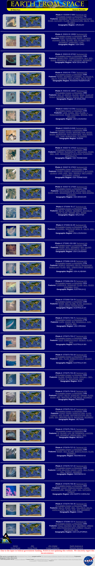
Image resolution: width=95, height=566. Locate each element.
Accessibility (33, 560)
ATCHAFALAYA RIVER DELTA (68, 249)
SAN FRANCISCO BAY (66, 528)
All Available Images (64, 17)
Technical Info (81, 15)
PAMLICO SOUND (75, 488)
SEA (86, 58)
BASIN (52, 134)
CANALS (76, 175)
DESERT (61, 132)
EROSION (78, 60)
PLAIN (65, 213)
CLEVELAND (70, 38)
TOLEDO (87, 38)
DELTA (86, 21)
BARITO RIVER (81, 452)
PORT (62, 38)
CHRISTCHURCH (76, 58)
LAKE (81, 42)
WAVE (82, 95)
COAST (84, 249)
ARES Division (69, 556)
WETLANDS (82, 152)
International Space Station (24, 556)
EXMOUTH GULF (71, 340)
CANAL (71, 113)
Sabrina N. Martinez (20, 559)
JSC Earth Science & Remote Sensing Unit (53, 556)
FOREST (60, 152)
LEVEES (53, 173)
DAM (62, 136)
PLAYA (75, 377)
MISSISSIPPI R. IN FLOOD (71, 154)
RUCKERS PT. (70, 152)
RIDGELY (77, 173)
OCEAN (76, 97)
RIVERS (68, 377)
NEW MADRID (88, 193)
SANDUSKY (73, 42)
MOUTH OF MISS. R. (74, 229)
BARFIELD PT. (71, 156)
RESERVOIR (61, 134)
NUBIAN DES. (71, 136)
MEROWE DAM (79, 132)
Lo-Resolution (77, 17)
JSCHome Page (32, 547)
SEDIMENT (63, 19)
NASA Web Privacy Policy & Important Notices (70, 559)
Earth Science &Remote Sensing (76, 547)
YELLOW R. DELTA (84, 508)
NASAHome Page (15, 547)
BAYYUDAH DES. (74, 134)
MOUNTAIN (73, 379)
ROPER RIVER (77, 306)
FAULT (60, 526)
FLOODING (62, 79)
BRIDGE (84, 115)
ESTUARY (58, 21)
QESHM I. (83, 377)
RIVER (50, 21)
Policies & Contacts (43, 560)
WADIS (89, 132)
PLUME (66, 21)
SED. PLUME (80, 113)
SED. (91, 58)
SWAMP (72, 213)
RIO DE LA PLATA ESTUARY (80, 19)
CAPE (61, 322)
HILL (62, 472)
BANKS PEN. (62, 58)
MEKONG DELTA (66, 417)
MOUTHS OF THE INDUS (72, 397)
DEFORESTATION (77, 415)
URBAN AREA (77, 267)
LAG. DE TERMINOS (76, 433)
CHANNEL (77, 77)
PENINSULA (62, 60)
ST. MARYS (66, 95)
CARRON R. (61, 285)
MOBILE (61, 265)
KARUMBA (68, 287)
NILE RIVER (87, 134)
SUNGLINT (71, 285)
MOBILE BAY (54, 267)
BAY (88, 40)
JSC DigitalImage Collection (52, 547)
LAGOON (89, 433)
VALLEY (87, 528)
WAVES (68, 97)
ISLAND (69, 40)
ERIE (63, 40)
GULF (76, 287)
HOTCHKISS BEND (67, 191)
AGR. (57, 154)
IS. (67, 379)
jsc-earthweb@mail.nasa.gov (42, 559)
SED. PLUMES (80, 40)
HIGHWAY (56, 40)
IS (58, 433)
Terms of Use (53, 559)
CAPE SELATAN (62, 470)
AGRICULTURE (76, 21)
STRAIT (62, 379)
